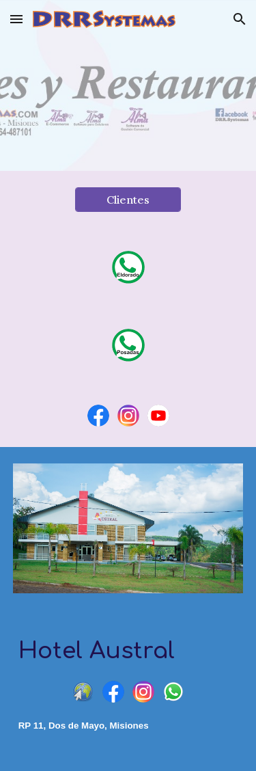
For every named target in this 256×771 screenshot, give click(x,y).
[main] (128, 651)
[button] (16, 19)
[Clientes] (128, 199)
